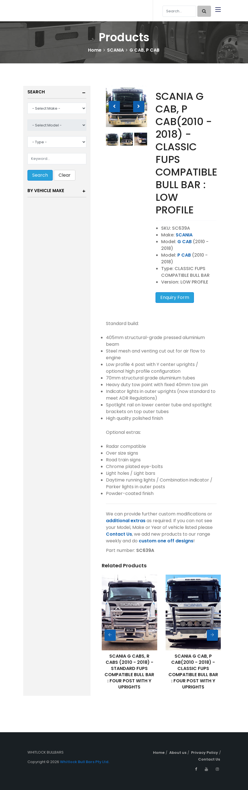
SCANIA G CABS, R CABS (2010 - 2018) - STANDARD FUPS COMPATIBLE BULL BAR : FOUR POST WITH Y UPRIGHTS (129, 671)
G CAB (184, 241)
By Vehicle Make (45, 191)
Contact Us (119, 534)
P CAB (184, 255)
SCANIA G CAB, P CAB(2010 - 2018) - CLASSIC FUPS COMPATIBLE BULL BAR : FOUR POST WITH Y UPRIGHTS (193, 671)
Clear (65, 175)
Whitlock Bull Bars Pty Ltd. (84, 761)
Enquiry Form (174, 297)
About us (177, 752)
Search (36, 92)
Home (94, 50)
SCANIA (115, 50)
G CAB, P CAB (144, 50)
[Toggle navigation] (218, 9)
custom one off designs (166, 541)
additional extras (125, 520)
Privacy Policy (204, 752)
